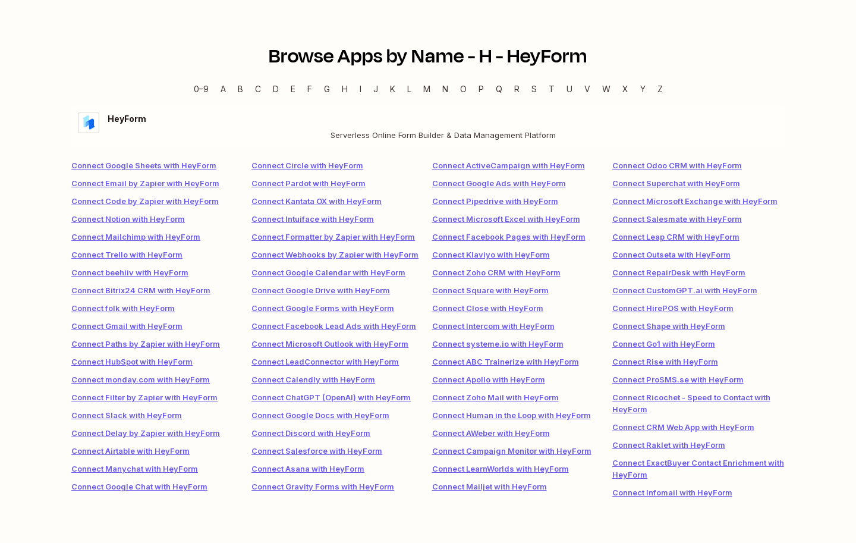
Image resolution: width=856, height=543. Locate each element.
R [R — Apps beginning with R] (517, 89)
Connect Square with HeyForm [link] (490, 290)
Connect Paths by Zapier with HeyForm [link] (145, 344)
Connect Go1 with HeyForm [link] (663, 344)
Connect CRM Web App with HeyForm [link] (683, 427)
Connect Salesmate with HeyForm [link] (677, 219)
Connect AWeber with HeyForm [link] (491, 433)
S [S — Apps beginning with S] (534, 89)
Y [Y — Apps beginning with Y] (643, 89)
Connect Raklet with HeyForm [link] (668, 445)
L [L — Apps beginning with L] (409, 89)
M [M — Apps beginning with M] (426, 89)
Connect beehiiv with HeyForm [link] (129, 272)
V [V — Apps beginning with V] (587, 89)
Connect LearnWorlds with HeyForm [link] (500, 468)
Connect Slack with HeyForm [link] (126, 415)
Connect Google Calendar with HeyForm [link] (328, 272)
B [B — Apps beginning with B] (240, 89)
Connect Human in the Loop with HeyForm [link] (511, 415)
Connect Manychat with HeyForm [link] (134, 468)
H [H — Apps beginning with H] (345, 89)
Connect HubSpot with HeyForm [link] (132, 361)
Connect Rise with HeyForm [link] (665, 361)
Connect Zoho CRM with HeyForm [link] (496, 272)
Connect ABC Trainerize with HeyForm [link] (505, 361)
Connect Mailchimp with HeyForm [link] (135, 236)
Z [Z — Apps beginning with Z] (660, 89)
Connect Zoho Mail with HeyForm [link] (495, 397)
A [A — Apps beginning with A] (223, 89)
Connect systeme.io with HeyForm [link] (498, 344)
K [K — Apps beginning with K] (392, 89)
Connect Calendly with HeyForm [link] (313, 379)
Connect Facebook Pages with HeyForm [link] (509, 236)
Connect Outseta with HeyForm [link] (671, 254)
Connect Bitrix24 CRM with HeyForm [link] (140, 290)
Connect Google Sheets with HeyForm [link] (143, 165)
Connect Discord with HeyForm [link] (310, 433)
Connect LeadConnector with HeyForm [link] (325, 361)
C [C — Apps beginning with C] (258, 89)
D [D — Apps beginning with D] (276, 89)
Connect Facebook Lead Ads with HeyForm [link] (333, 326)
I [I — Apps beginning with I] (360, 89)
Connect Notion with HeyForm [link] (128, 219)
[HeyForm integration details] (428, 126)
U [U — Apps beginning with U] (569, 89)
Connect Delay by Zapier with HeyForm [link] (145, 433)
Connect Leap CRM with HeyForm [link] (675, 236)
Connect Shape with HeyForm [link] (668, 326)
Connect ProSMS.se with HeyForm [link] (678, 379)
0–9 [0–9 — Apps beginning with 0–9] (201, 89)
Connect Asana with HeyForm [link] (307, 468)
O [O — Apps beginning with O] (463, 89)
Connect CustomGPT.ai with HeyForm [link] (684, 290)
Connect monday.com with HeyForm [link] (140, 379)
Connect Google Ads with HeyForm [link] (499, 183)
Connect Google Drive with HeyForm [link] (320, 290)
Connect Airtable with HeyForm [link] (130, 451)
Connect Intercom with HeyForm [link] (493, 326)
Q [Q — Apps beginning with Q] (499, 89)
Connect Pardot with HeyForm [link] (308, 183)
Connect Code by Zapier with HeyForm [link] (145, 201)
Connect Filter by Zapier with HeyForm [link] (144, 397)
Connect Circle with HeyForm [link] (307, 165)
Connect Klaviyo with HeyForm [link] (491, 254)
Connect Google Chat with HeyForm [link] (139, 486)
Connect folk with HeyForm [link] (123, 308)
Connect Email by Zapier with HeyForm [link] (145, 183)
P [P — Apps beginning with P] (481, 89)
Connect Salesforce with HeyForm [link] (316, 451)
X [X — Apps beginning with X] (625, 89)
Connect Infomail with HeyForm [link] (672, 492)
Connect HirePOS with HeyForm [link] (673, 308)
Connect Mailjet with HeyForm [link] (489, 486)
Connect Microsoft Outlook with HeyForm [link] (329, 344)
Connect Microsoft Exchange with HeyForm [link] (695, 201)
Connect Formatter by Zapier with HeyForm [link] (333, 236)
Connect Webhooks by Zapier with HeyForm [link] (334, 254)
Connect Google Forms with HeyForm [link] (322, 308)
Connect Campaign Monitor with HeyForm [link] (511, 451)
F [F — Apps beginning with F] (309, 89)
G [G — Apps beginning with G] (327, 89)
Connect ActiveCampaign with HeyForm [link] (508, 165)
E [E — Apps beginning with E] (293, 89)
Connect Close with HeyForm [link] (487, 308)
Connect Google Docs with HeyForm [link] (320, 415)
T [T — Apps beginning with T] (552, 89)
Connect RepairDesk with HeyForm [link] (678, 272)
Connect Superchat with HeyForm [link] (676, 183)
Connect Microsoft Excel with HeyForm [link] (506, 219)
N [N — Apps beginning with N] (445, 89)
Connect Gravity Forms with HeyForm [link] (322, 486)
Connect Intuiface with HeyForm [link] (312, 219)
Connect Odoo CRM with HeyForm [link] (677, 165)
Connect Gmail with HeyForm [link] (126, 326)
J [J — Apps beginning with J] (375, 89)
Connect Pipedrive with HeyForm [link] (495, 201)
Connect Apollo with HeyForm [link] (488, 379)
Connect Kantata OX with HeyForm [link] (316, 201)
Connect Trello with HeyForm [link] (126, 254)
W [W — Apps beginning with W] (606, 89)
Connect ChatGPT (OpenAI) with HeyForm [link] (331, 397)
